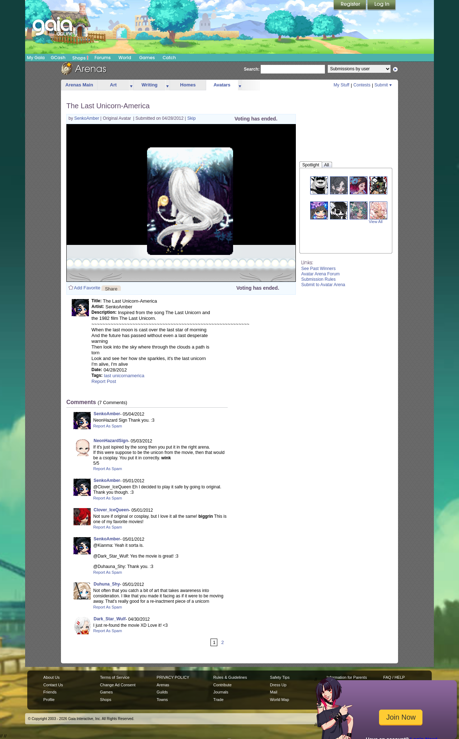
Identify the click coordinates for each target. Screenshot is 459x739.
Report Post (103, 381)
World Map (279, 699)
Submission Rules (318, 279)
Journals (220, 692)
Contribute (222, 685)
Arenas (163, 685)
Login (381, 5)
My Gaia (35, 58)
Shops (80, 57)
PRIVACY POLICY (173, 677)
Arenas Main (79, 84)
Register (350, 5)
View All (376, 221)
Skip (191, 118)
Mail (273, 692)
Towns (162, 699)
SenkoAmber (87, 118)
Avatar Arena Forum (320, 273)
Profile (49, 699)
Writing (150, 84)
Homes (187, 84)
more (131, 85)
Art (113, 84)
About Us (51, 677)
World (124, 58)
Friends (50, 692)
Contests (362, 84)
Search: (252, 69)
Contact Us (53, 685)
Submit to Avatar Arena (323, 284)
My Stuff (341, 84)
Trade (218, 699)
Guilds (162, 692)
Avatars (221, 84)
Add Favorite (87, 287)
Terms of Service (114, 677)
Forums (102, 58)
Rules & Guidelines (230, 677)
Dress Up (278, 685)
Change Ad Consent (118, 685)
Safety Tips (280, 677)
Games (147, 58)
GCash (58, 58)
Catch (169, 58)
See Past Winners (318, 268)
